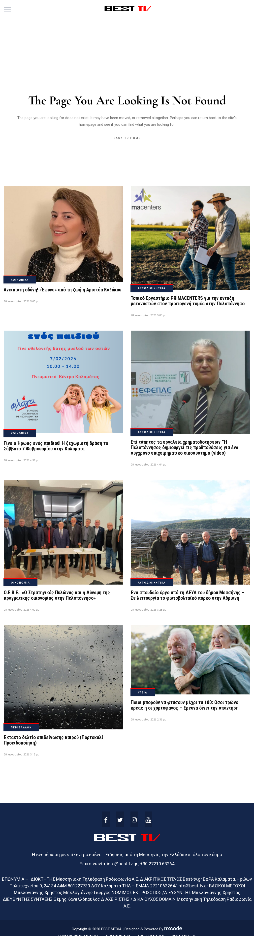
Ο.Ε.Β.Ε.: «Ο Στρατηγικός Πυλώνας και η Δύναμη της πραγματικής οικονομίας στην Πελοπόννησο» (57, 595)
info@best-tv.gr (122, 863)
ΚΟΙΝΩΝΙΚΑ (20, 280)
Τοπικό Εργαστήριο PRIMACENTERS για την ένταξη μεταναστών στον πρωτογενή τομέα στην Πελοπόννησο (188, 301)
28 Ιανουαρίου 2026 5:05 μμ (21, 301)
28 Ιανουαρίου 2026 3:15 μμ (21, 754)
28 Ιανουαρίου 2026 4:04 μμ (148, 464)
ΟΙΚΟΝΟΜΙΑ (20, 582)
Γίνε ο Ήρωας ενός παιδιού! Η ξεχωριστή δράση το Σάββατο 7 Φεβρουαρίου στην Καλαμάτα (56, 446)
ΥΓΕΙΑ (142, 692)
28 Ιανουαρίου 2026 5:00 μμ (148, 315)
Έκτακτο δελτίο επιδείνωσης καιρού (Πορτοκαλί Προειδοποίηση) (53, 740)
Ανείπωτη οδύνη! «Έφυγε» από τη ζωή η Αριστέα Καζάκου (62, 290)
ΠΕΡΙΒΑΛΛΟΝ (21, 727)
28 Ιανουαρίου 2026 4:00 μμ (21, 609)
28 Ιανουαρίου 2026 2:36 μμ (148, 719)
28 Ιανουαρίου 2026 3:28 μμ (148, 609)
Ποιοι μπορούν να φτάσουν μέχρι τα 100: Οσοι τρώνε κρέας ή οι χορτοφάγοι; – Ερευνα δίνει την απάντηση (185, 705)
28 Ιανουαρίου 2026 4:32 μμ (21, 460)
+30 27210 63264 (157, 863)
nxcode (173, 928)
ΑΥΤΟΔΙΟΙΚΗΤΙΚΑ (152, 288)
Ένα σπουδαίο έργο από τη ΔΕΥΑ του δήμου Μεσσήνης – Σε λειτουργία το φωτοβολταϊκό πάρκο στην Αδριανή (188, 595)
